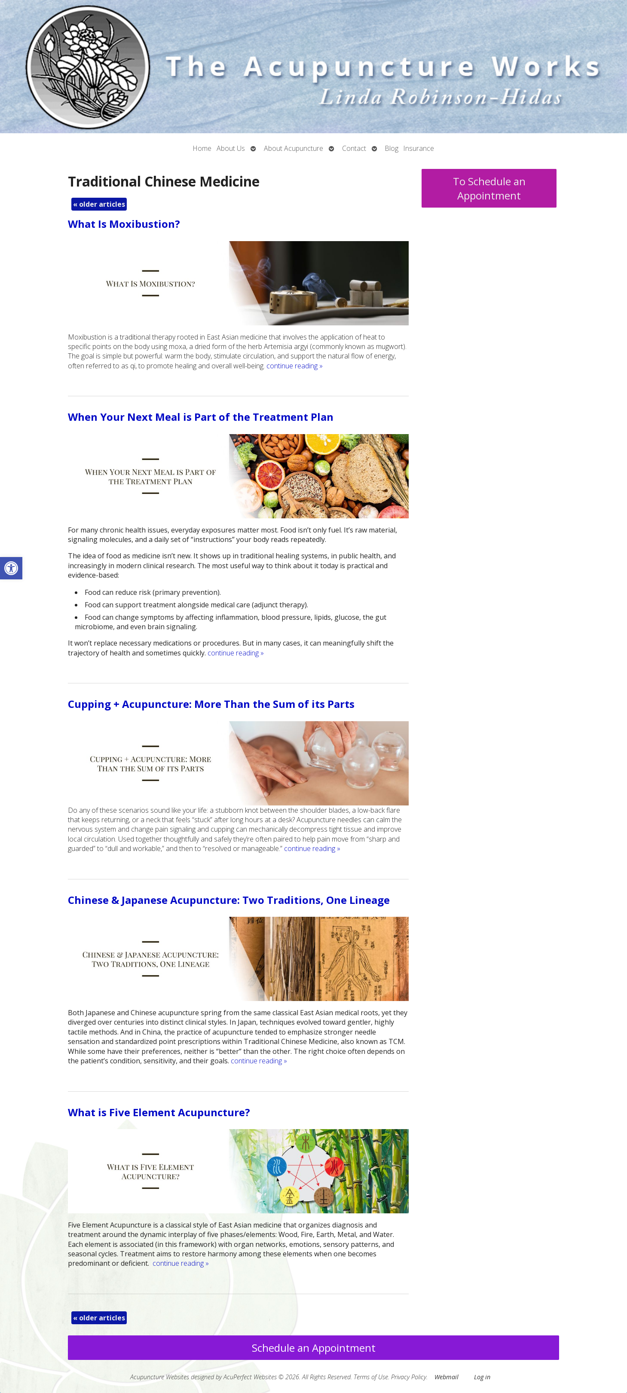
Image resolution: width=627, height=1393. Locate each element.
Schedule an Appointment (314, 1348)
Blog (391, 148)
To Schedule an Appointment (489, 188)
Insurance (419, 148)
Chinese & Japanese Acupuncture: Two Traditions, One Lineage (229, 900)
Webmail (446, 1377)
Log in (482, 1377)
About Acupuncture (293, 148)
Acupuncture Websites (159, 1377)
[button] (11, 568)
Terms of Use (371, 1377)
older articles (99, 204)
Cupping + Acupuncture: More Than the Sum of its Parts (211, 704)
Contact (354, 148)
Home (202, 148)
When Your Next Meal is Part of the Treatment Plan (200, 417)
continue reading (294, 365)
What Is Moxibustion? (124, 224)
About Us (231, 148)
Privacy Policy (408, 1377)
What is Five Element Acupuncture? (159, 1112)
